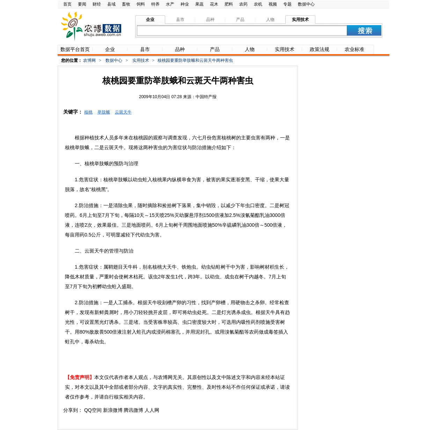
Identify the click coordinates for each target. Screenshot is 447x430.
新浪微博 (113, 410)
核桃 (88, 112)
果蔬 (199, 4)
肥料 (229, 4)
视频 (273, 4)
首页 (67, 4)
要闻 (82, 4)
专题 (287, 4)
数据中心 (306, 4)
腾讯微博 (133, 410)
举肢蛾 (103, 112)
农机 (258, 4)
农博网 (89, 60)
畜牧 (126, 4)
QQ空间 (93, 410)
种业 (185, 4)
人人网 (152, 410)
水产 (170, 4)
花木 (214, 4)
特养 (155, 4)
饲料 (141, 4)
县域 (111, 4)
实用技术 (140, 60)
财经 (97, 4)
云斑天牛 (123, 112)
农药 (243, 4)
